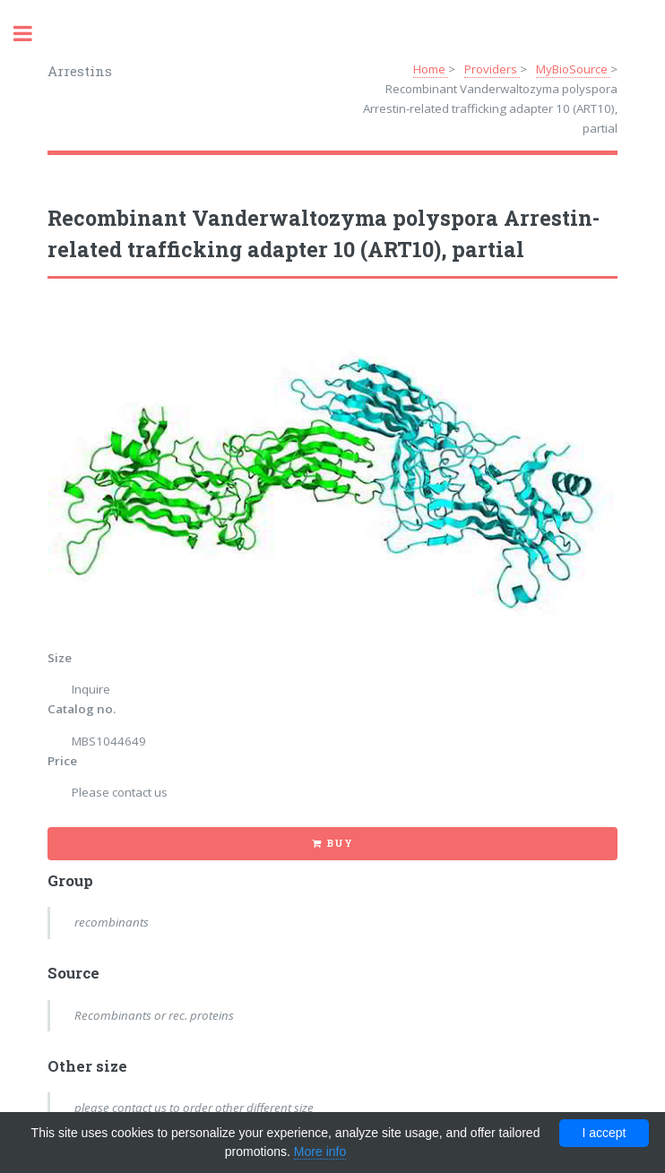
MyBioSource (573, 69)
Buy (339, 843)
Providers (492, 69)
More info (320, 1151)
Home (430, 69)
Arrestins (80, 71)
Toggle (32, 33)
